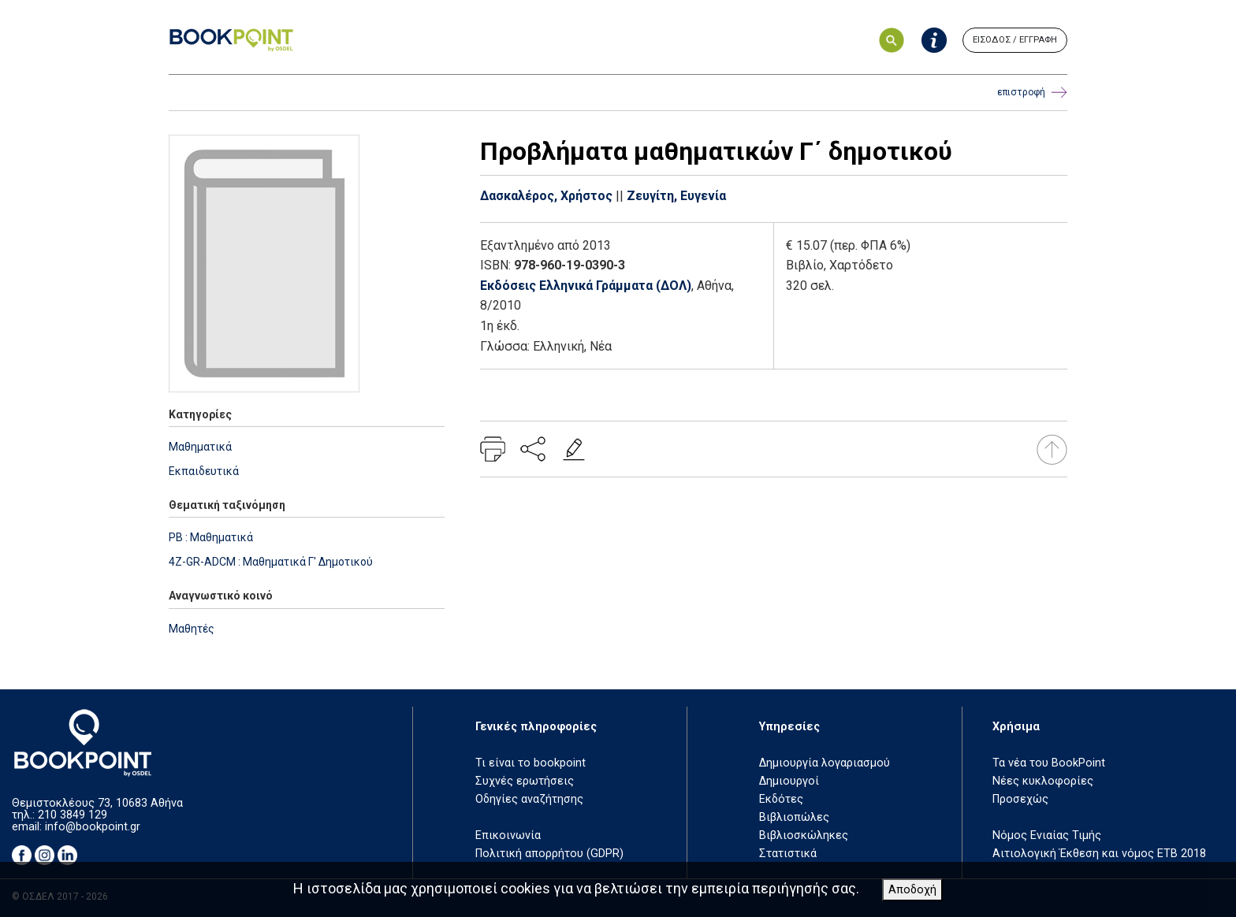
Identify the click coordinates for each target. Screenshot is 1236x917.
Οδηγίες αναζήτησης (529, 799)
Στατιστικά (788, 853)
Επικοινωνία (508, 835)
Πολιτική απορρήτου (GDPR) (549, 853)
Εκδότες (781, 799)
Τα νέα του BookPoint (1048, 763)
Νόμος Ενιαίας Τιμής (1046, 835)
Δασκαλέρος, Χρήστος (546, 195)
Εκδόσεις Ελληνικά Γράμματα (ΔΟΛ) (585, 285)
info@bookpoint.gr (92, 826)
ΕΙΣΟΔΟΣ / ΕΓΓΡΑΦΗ (1015, 40)
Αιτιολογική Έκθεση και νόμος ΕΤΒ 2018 (1099, 853)
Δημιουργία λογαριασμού (824, 763)
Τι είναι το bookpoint (530, 763)
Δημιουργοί (789, 781)
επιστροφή (1032, 92)
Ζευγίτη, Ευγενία (676, 195)
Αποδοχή (912, 890)
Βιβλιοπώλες (794, 817)
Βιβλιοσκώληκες (803, 835)
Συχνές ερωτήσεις (524, 781)
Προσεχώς (1020, 799)
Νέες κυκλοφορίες (1042, 781)
